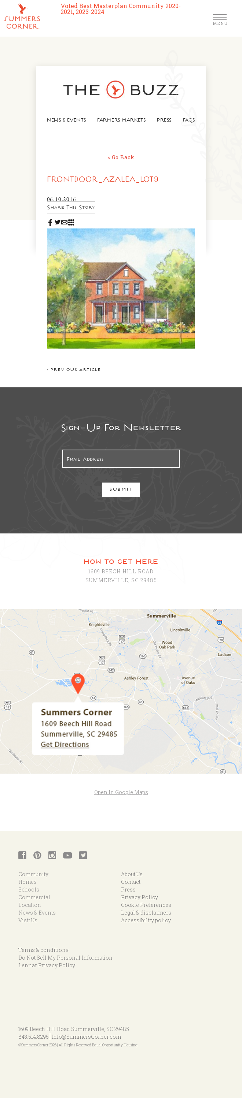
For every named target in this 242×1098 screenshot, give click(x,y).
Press (162, 121)
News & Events (68, 121)
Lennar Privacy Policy (46, 960)
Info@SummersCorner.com (86, 1031)
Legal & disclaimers (146, 907)
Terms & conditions (43, 945)
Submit (121, 485)
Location (29, 900)
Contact (130, 877)
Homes (27, 877)
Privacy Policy (139, 892)
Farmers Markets (121, 121)
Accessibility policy (146, 915)
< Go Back (121, 156)
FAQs (186, 121)
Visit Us (27, 915)
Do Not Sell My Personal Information (65, 952)
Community (33, 869)
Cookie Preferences (146, 900)
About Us (132, 869)
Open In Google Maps (121, 787)
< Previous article (76, 365)
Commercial (34, 892)
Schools (28, 884)
